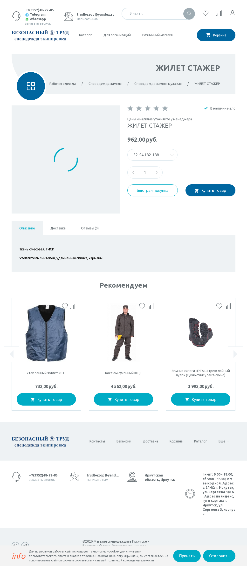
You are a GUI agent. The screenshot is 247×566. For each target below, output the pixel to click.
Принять (187, 556)
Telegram (35, 15)
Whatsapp (35, 19)
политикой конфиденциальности (130, 560)
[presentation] (11, 354)
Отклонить (219, 556)
